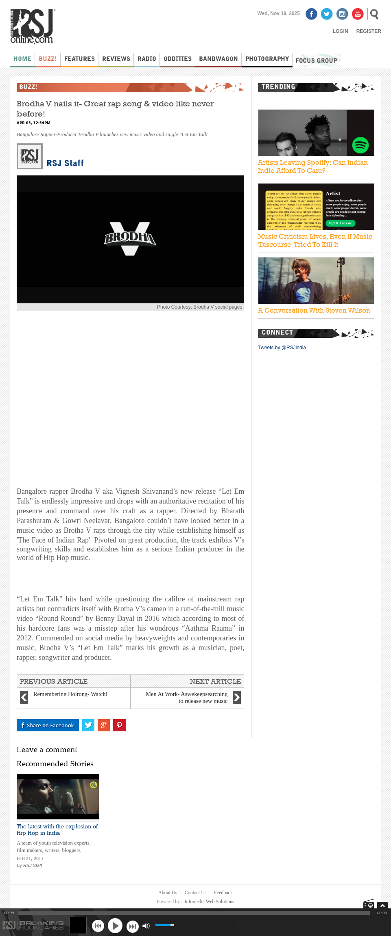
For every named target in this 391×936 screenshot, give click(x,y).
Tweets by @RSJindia (282, 347)
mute (146, 925)
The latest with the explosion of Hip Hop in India (57, 829)
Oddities (178, 59)
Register (368, 31)
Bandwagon (218, 59)
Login (340, 31)
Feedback (223, 892)
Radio (147, 59)
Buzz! (48, 59)
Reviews (116, 59)
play (115, 925)
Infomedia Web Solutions (209, 901)
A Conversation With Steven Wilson (314, 310)
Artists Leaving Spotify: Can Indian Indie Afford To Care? (313, 166)
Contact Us (196, 892)
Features (79, 59)
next (132, 926)
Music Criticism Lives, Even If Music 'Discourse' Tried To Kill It (315, 240)
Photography (267, 59)
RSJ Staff (65, 164)
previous (98, 926)
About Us (167, 892)
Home (22, 59)
